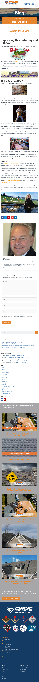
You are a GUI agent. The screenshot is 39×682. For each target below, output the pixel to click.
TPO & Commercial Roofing (8, 386)
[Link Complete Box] (19, 425)
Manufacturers (23, 674)
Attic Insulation (23, 671)
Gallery (3, 671)
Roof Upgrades (23, 669)
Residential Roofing (24, 665)
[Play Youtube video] (19, 202)
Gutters (3, 370)
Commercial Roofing (24, 667)
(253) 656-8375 (8, 654)
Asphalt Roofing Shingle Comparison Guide (15, 355)
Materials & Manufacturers (8, 376)
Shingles (4, 384)
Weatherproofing (6, 393)
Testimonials (4, 669)
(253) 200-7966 (8, 650)
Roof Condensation (21, 362)
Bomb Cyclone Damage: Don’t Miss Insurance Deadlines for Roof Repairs (18, 345)
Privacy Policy (5, 678)
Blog (3, 673)
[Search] (36, 332)
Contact (3, 676)
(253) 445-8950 (28, 4)
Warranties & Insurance (7, 391)
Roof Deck (4, 381)
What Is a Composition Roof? (8, 343)
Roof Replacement (6, 383)
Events (3, 369)
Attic (3, 367)
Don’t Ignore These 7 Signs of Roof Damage (11, 349)
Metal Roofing (5, 377)
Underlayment (5, 388)
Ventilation (4, 389)
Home (3, 665)
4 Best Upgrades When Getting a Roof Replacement (13, 347)
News (3, 674)
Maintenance (5, 374)
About (3, 667)
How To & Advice (5, 372)
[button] (36, 5)
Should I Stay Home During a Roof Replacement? (12, 342)
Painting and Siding (24, 673)
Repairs (3, 379)
